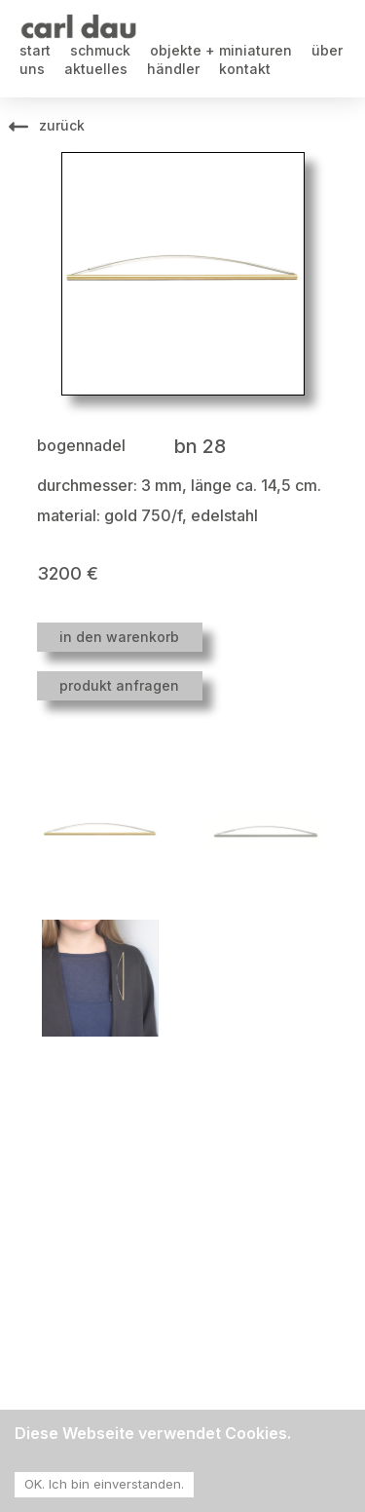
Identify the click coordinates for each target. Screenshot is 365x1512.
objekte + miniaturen (221, 50)
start (35, 50)
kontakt (245, 68)
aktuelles (96, 68)
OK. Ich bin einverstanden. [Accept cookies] (104, 1484)
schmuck (100, 50)
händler (173, 68)
